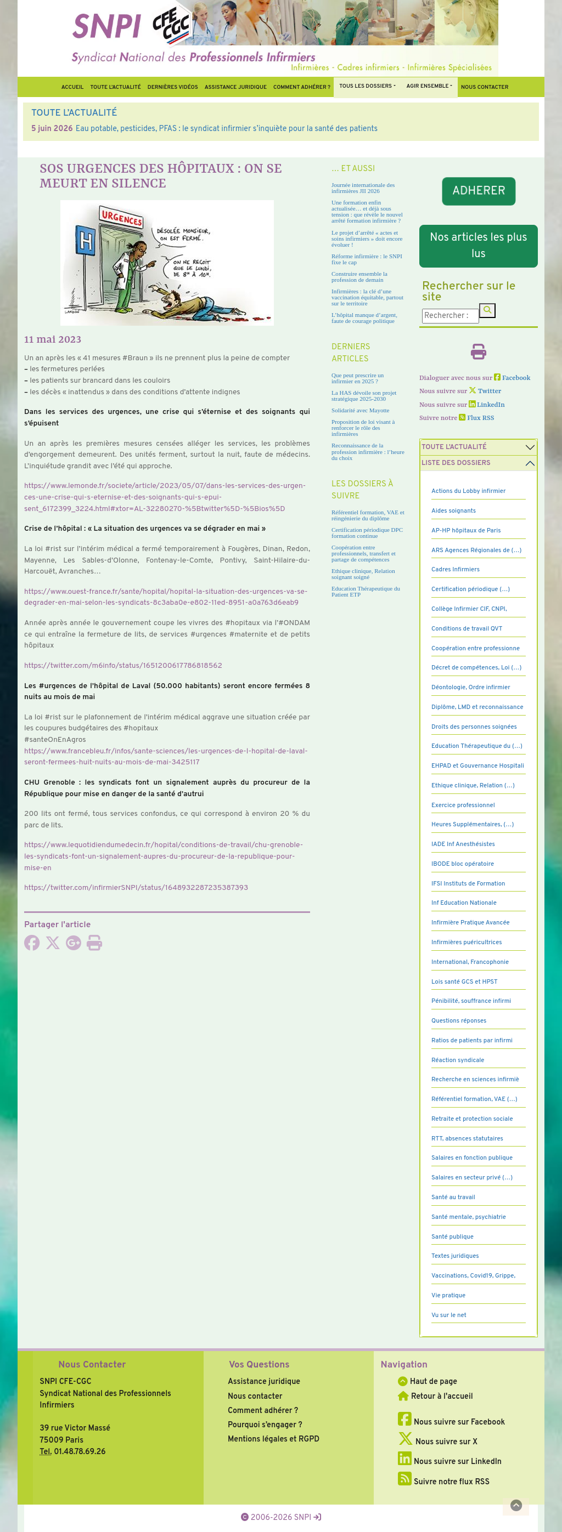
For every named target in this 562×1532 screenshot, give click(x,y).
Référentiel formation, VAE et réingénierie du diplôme (367, 515)
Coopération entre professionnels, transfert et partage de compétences (363, 553)
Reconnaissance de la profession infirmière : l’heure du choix (367, 451)
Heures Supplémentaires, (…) (472, 825)
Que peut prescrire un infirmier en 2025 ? (357, 378)
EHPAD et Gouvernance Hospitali (477, 766)
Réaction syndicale (458, 1060)
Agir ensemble (428, 86)
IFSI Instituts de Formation (468, 884)
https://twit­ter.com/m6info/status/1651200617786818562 (123, 666)
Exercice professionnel (463, 805)
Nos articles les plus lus (478, 246)
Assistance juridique (236, 87)
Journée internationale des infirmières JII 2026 (363, 187)
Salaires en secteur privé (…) (472, 1178)
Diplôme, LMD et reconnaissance (477, 707)
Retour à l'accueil (435, 1397)
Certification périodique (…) (470, 589)
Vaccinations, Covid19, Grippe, (473, 1276)
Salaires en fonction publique (472, 1158)
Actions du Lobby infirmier (468, 491)
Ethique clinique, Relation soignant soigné (363, 574)
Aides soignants (453, 511)
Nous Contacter (92, 1365)
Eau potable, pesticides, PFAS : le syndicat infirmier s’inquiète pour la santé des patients (227, 129)
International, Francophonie (470, 962)
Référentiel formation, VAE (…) (474, 1099)
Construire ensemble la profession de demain (359, 276)
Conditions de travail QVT (466, 629)
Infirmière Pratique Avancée (470, 923)
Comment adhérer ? (263, 1411)
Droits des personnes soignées (474, 727)
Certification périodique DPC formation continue (367, 532)
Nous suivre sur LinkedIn (450, 1462)
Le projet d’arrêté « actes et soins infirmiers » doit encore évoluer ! (366, 238)
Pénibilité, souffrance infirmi (471, 1001)
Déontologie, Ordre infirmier (470, 687)
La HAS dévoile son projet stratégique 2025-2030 (363, 395)
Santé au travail (453, 1197)
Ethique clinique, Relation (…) (473, 786)
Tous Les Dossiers (365, 86)
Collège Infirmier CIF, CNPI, (469, 609)
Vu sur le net (449, 1315)
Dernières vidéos (173, 87)
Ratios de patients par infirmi (472, 1041)
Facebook (512, 378)
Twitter (485, 391)
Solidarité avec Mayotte (360, 410)
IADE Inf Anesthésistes (463, 844)
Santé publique (452, 1237)
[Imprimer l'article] (94, 946)
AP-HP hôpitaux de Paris (466, 531)
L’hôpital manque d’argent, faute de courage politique (364, 317)
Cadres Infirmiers (455, 570)
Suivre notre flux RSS (444, 1482)
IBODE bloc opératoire (462, 864)
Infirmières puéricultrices (466, 942)
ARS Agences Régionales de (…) (476, 550)
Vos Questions (259, 1365)
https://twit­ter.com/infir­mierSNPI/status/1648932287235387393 (136, 888)
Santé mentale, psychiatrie (468, 1217)
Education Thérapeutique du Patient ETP (365, 591)
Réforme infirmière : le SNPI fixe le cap (366, 259)
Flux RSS (476, 418)
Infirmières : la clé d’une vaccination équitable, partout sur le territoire (367, 297)
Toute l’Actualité (115, 87)
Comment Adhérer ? (301, 87)
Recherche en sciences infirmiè (475, 1079)
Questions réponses (458, 1021)
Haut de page (427, 1382)
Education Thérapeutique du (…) (476, 746)
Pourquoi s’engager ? (265, 1425)
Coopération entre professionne (475, 648)
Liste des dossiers (456, 463)
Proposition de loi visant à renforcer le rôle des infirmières (363, 427)
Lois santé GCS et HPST (464, 982)
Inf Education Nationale (464, 903)
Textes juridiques (455, 1256)
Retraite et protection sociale (472, 1119)
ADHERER (478, 191)
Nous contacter (484, 87)
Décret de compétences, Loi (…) (476, 668)
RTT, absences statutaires (467, 1139)
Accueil (72, 87)
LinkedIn (487, 405)
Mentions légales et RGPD (273, 1439)
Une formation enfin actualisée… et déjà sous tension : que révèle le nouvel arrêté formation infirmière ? (367, 211)
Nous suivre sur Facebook (451, 1422)
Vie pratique (448, 1296)
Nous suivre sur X (437, 1442)
